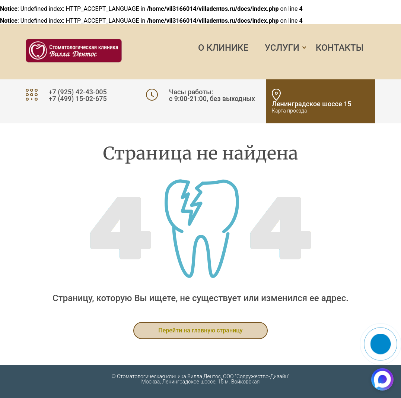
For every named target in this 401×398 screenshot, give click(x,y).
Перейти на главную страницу (200, 330)
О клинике (223, 47)
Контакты (340, 47)
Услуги (282, 47)
